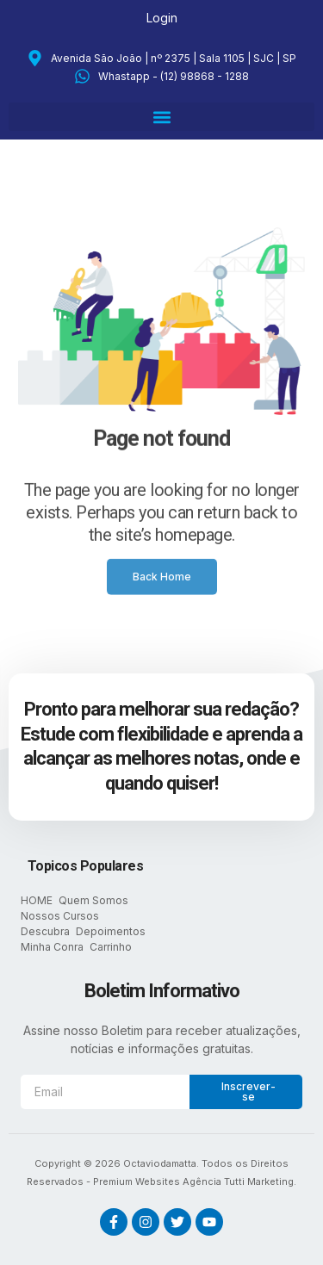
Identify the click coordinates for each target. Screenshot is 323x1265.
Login (161, 17)
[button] (161, 116)
